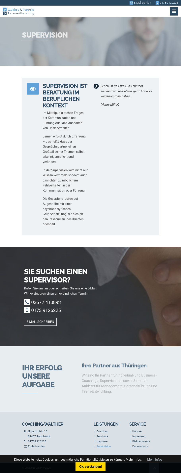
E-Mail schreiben (40, 322)
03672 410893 (46, 302)
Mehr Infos (154, 459)
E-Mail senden (142, 2)
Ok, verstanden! (90, 466)
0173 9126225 (169, 2)
